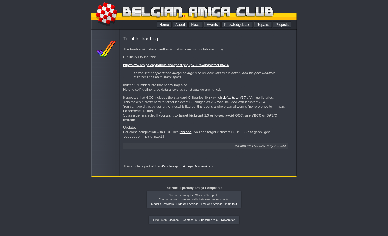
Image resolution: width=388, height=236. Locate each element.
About (180, 24)
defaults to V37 (234, 97)
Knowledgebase (237, 24)
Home (164, 24)
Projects (282, 24)
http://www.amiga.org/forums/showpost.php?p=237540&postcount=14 (176, 65)
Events (212, 24)
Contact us (190, 219)
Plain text (231, 203)
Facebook (173, 219)
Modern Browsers (162, 203)
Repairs (263, 24)
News (195, 24)
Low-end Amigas (211, 203)
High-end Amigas (187, 203)
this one (186, 132)
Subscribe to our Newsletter (217, 219)
